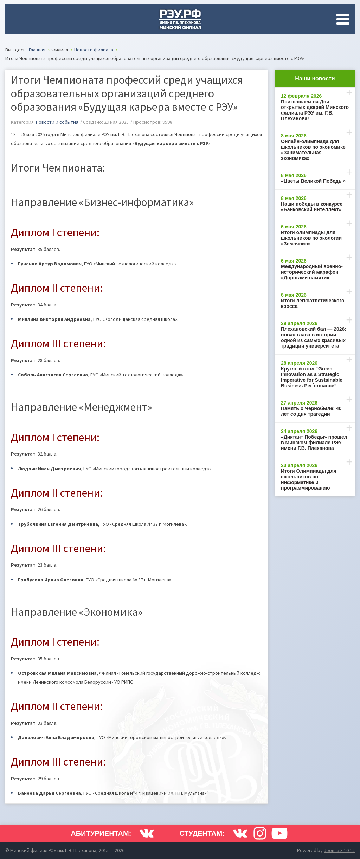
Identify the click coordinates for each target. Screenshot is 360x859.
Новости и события (57, 122)
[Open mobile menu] (344, 19)
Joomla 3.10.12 (339, 850)
